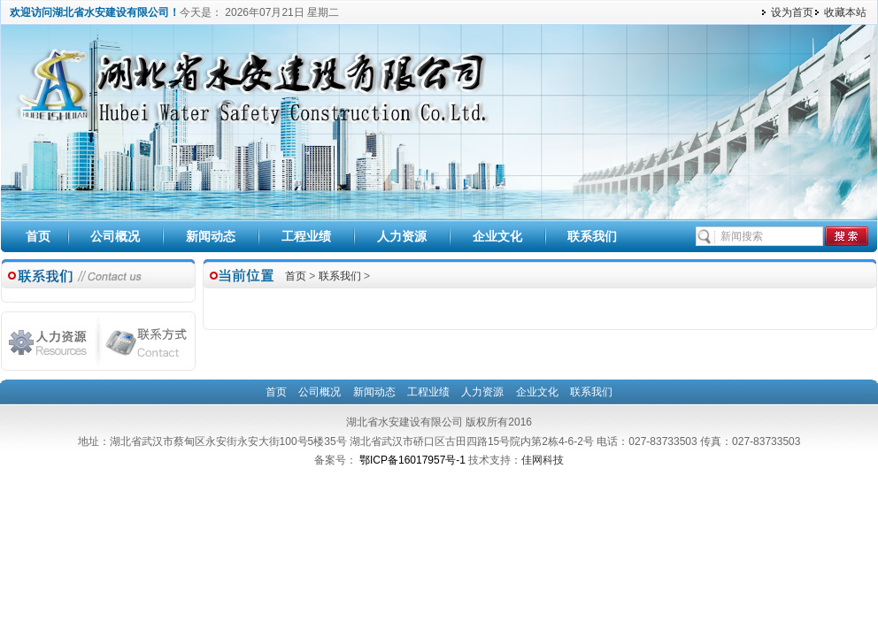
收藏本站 (845, 12)
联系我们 (592, 236)
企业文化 (497, 236)
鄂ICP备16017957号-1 (413, 460)
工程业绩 (306, 236)
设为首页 (792, 12)
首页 (38, 236)
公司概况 (115, 236)
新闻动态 (210, 236)
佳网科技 (542, 460)
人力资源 (402, 236)
